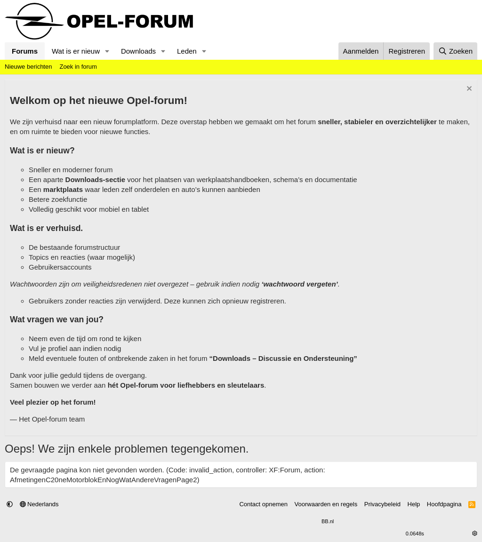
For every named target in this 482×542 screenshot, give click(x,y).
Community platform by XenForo (218, 521)
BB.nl (327, 521)
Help (414, 504)
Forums (25, 51)
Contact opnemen (263, 504)
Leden (187, 51)
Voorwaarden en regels (326, 504)
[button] (107, 51)
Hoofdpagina (444, 504)
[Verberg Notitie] (468, 90)
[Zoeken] (456, 51)
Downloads (138, 51)
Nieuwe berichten (28, 66)
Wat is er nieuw (76, 51)
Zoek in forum (77, 66)
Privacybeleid (382, 504)
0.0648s (415, 533)
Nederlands (39, 504)
